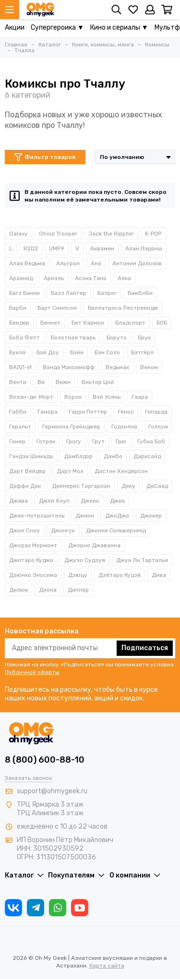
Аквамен (102, 248)
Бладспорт (130, 322)
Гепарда (156, 411)
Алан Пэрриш (143, 248)
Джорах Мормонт (33, 545)
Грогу (73, 441)
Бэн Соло (107, 352)
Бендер (19, 322)
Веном (149, 367)
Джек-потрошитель (36, 515)
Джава (18, 500)
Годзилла (124, 426)
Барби (17, 307)
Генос (126, 411)
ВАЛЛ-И (20, 367)
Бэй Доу (47, 352)
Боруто (117, 337)
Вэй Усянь (106, 397)
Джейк (90, 500)
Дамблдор (78, 456)
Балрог (107, 293)
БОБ (161, 322)
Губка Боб (151, 441)
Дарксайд (147, 456)
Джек (117, 500)
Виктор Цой (98, 382)
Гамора (47, 411)
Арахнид (21, 278)
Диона (48, 589)
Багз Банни (24, 293)
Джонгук (63, 530)
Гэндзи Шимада (31, 456)
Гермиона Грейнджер (71, 426)
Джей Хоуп (54, 500)
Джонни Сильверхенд (116, 530)
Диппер (78, 589)
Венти (17, 382)
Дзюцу (77, 575)
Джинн (84, 515)
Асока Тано (91, 278)
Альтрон (68, 263)
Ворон (73, 397)
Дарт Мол (70, 471)
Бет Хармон (88, 322)
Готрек (45, 441)
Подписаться (144, 648)
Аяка (124, 278)
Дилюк (18, 589)
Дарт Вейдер (27, 471)
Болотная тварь (73, 337)
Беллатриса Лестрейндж (123, 307)
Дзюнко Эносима (33, 575)
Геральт (20, 426)
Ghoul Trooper (58, 233)
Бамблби (140, 293)
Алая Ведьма (27, 263)
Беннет (50, 322)
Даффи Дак (25, 486)
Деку (128, 486)
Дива (159, 575)
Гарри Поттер (88, 411)
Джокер (151, 515)
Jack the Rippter (111, 233)
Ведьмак (117, 367)
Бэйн (77, 352)
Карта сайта (106, 965)
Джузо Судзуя (84, 560)
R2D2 (31, 248)
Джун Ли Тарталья (142, 560)
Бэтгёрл (142, 352)
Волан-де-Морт (31, 397)
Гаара (140, 397)
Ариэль (54, 278)
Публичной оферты (32, 672)
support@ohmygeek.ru (52, 791)
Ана (96, 263)
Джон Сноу (24, 530)
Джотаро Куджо (31, 560)
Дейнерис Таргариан (81, 486)
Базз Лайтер (68, 293)
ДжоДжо (117, 515)
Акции (14, 27)
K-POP (153, 233)
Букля (17, 352)
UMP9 (56, 248)
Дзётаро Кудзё (119, 575)
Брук (144, 337)
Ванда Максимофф (69, 367)
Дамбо (113, 456)
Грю (121, 441)
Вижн (63, 382)
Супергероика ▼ (57, 27)
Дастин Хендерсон (121, 471)
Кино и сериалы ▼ (119, 27)
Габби (17, 411)
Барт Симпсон (57, 307)
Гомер (17, 441)
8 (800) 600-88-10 (44, 759)
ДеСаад (157, 486)
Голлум (158, 426)
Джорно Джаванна (94, 545)
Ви (41, 382)
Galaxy (18, 233)
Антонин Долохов (137, 263)
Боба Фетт (24, 337)
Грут (98, 441)
